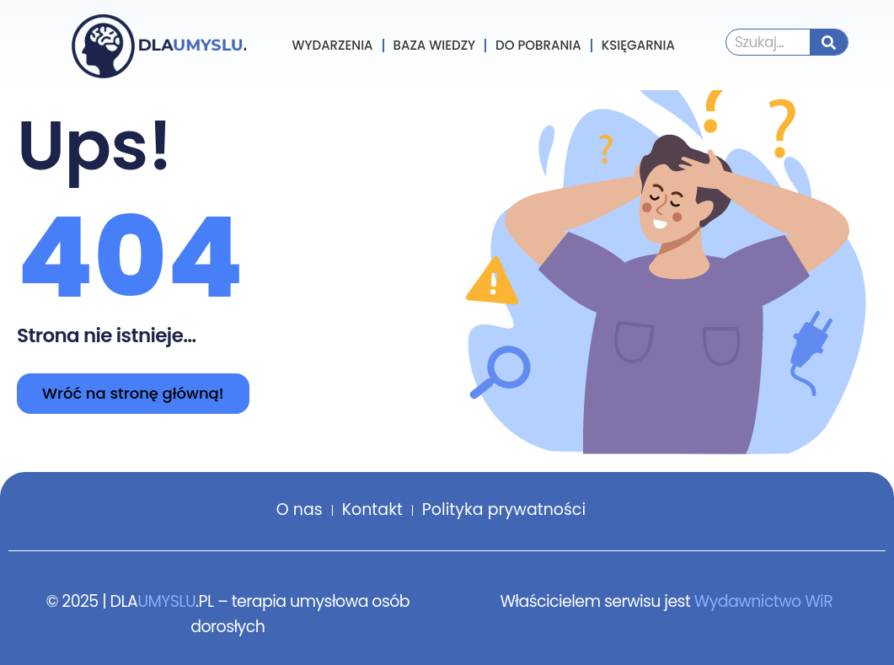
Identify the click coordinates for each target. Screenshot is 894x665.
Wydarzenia (332, 45)
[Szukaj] (829, 42)
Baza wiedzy (434, 45)
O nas (299, 509)
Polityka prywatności (504, 509)
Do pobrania (538, 45)
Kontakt (372, 509)
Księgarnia (638, 45)
